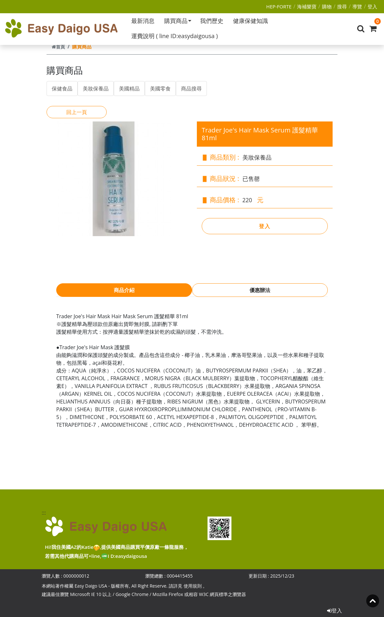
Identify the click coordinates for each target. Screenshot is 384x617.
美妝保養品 (96, 88)
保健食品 (62, 88)
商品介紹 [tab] (124, 290)
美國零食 (160, 88)
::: (43, 512)
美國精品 (129, 88)
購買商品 (177, 21)
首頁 (58, 47)
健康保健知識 (250, 21)
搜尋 (342, 6)
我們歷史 (211, 21)
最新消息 (143, 21)
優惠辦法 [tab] (260, 290)
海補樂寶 (306, 6)
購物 (327, 6)
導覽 (357, 6)
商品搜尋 (191, 88)
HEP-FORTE (279, 6)
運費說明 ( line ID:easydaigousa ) (174, 36)
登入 (372, 6)
